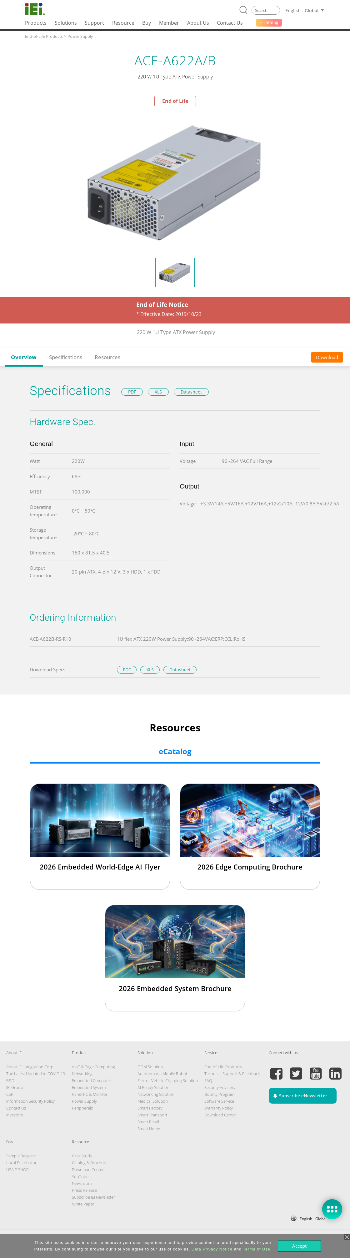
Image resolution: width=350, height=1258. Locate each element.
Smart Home (149, 1128)
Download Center (220, 1115)
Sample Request (21, 1156)
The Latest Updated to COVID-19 (35, 1073)
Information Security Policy (30, 1101)
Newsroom (82, 1183)
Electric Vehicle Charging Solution (168, 1080)
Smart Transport (152, 1115)
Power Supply (84, 1101)
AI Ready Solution (153, 1087)
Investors (14, 1115)
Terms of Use (256, 1249)
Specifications (65, 357)
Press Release (84, 1190)
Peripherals (82, 1108)
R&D (10, 1080)
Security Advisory (219, 1087)
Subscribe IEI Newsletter (93, 1197)
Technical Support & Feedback (232, 1073)
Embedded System (89, 1087)
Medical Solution (153, 1101)
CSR (9, 1094)
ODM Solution (150, 1067)
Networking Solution (156, 1094)
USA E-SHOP (17, 1169)
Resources (107, 357)
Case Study (82, 1156)
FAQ (208, 1080)
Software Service (219, 1101)
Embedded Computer (91, 1080)
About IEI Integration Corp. (30, 1067)
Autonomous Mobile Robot (162, 1073)
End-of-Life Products (223, 1067)
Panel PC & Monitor (90, 1094)
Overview (24, 357)
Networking (82, 1073)
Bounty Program (219, 1094)
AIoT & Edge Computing (93, 1067)
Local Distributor (21, 1162)
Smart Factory (150, 1108)
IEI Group (14, 1087)
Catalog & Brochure (90, 1162)
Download (327, 357)
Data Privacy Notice (212, 1249)
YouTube (80, 1176)
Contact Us (16, 1108)
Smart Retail (148, 1122)
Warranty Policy (218, 1108)
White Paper (83, 1204)
